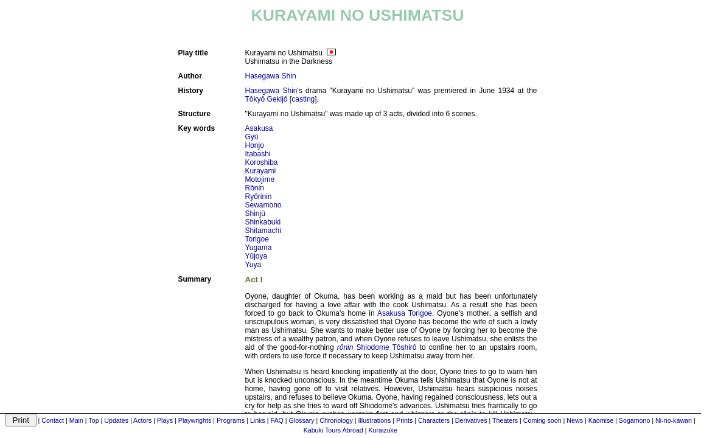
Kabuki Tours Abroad (333, 430)
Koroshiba (261, 162)
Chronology (336, 420)
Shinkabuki (263, 222)
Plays (165, 420)
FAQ (276, 420)
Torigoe (257, 239)
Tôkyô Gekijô (266, 99)
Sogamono (634, 420)
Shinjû (255, 213)
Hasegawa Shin (270, 76)
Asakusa (259, 128)
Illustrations (374, 420)
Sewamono (263, 205)
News (575, 420)
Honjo (254, 145)
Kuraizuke (382, 430)
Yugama (258, 247)
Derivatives (471, 420)
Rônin (254, 188)
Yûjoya (256, 256)
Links (257, 420)
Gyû (252, 137)
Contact (52, 420)
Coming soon (542, 420)
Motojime (260, 179)
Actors (142, 420)
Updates (116, 420)
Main (76, 420)
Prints (404, 420)
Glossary (302, 420)
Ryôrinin (258, 196)
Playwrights (194, 420)
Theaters (505, 420)
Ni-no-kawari (673, 420)
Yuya (253, 264)
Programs (231, 420)
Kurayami (260, 171)
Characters (434, 420)
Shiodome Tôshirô (387, 347)
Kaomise (600, 420)
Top (93, 420)
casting (303, 99)
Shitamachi (263, 230)
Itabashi (258, 154)
